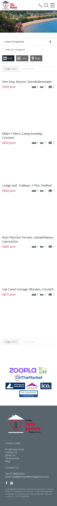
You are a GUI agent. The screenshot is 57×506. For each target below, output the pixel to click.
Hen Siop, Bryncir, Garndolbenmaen (27, 82)
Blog (7, 461)
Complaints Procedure (23, 491)
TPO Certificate (22, 496)
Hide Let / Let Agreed (15, 49)
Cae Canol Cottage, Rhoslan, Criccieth (28, 289)
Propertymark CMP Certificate (30, 494)
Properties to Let (14, 449)
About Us (10, 455)
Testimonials (12, 458)
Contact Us (11, 452)
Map (37, 58)
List (24, 58)
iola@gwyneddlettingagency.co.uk (30, 476)
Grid (9, 58)
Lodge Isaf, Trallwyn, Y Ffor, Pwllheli (27, 185)
